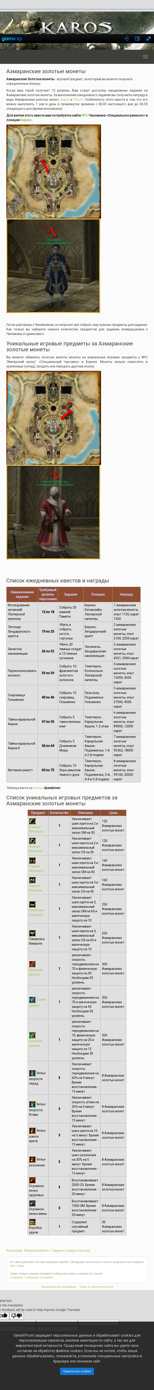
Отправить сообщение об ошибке (31, 1277)
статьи (38, 788)
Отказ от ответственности (96, 1286)
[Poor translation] (16, 1316)
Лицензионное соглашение (59, 1286)
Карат (65, 99)
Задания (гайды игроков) (71, 1250)
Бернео (26, 120)
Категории (14, 1250)
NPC (85, 115)
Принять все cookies (77, 1371)
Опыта (78, 99)
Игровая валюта (36, 1250)
